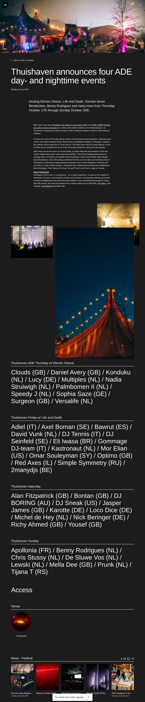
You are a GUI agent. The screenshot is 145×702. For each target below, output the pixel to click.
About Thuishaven (41, 172)
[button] (132, 658)
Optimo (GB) (114, 455)
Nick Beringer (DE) (99, 517)
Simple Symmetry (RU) (89, 462)
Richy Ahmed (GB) (38, 524)
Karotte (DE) (67, 510)
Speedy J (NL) (32, 393)
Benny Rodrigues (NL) (87, 550)
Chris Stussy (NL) (36, 557)
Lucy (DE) (42, 379)
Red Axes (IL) (33, 462)
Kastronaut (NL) (73, 448)
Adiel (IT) (24, 426)
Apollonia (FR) (32, 550)
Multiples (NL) (81, 379)
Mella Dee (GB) (71, 564)
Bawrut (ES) (111, 426)
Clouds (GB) (29, 372)
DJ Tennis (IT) (81, 433)
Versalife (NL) (73, 400)
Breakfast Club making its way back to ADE (70, 125)
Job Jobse (102, 183)
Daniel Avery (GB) (75, 372)
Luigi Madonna (47, 186)
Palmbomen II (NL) (82, 386)
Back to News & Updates (22, 60)
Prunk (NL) (113, 564)
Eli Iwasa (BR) (73, 441)
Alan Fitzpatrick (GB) (40, 495)
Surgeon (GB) (31, 400)
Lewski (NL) (28, 564)
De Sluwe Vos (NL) (92, 557)
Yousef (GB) (84, 524)
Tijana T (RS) (29, 571)
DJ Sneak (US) (76, 502)
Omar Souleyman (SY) (60, 455)
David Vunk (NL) (34, 433)
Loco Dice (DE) (110, 510)
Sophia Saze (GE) (81, 393)
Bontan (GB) (91, 495)
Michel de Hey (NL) (41, 517)
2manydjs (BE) (31, 469)
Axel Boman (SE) (65, 426)
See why (80, 697)
